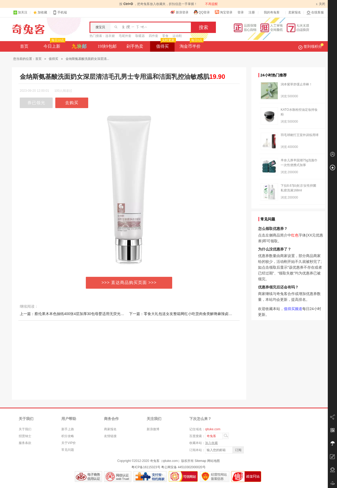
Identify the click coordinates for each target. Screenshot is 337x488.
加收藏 (42, 12)
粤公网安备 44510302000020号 (183, 467)
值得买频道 (293, 309)
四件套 (153, 36)
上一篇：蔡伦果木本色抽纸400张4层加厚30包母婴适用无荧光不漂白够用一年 (83, 314)
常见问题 (67, 450)
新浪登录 (180, 12)
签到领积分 (311, 46)
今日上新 (53, 45)
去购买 (71, 102)
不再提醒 (211, 4)
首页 (24, 46)
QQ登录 (201, 12)
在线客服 (315, 12)
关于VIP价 (68, 443)
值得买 (165, 45)
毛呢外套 (125, 36)
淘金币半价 (191, 45)
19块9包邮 (107, 46)
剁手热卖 (134, 46)
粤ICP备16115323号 (145, 467)
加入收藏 (211, 443)
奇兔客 (28, 29)
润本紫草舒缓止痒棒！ (296, 84)
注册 (252, 12)
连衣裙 (110, 36)
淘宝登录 (223, 12)
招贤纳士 (25, 436)
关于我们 (25, 429)
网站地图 (213, 461)
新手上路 (67, 429)
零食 (165, 36)
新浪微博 (153, 429)
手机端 (60, 12)
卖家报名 (294, 12)
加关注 (20, 12)
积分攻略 (67, 436)
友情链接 (110, 436)
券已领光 (36, 102)
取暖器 (140, 36)
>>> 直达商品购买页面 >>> (129, 282)
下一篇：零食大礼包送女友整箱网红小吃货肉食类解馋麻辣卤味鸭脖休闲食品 (191, 314)
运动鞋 (177, 36)
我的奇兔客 (272, 12)
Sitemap (200, 461)
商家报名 (110, 429)
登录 (240, 12)
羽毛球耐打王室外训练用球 (300, 135)
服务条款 (25, 443)
